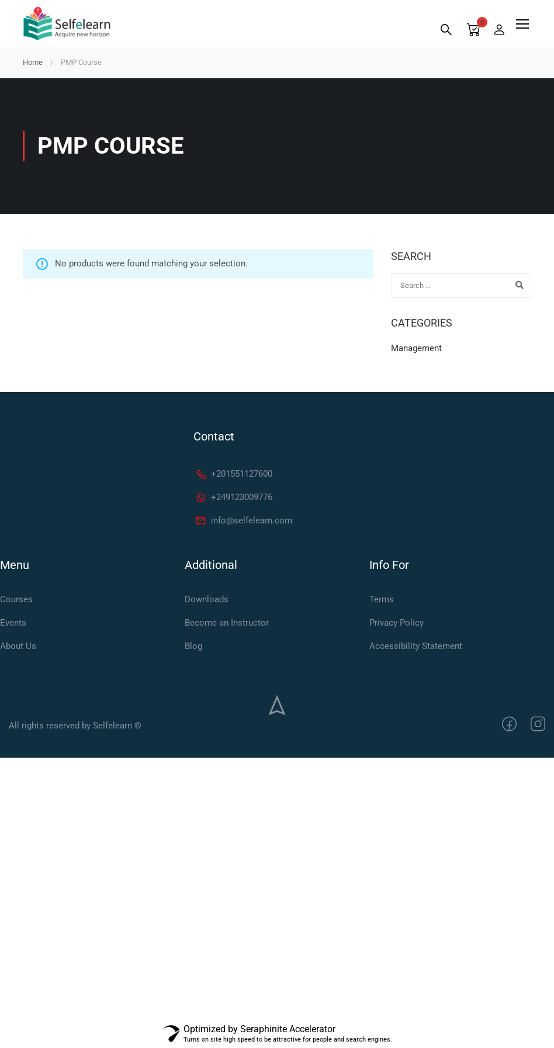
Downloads (206, 599)
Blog (193, 646)
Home (33, 62)
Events (13, 622)
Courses (16, 599)
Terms (381, 599)
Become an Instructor (227, 622)
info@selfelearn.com (243, 520)
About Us (18, 646)
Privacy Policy (396, 622)
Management (416, 348)
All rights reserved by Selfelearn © (75, 725)
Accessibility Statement (415, 646)
